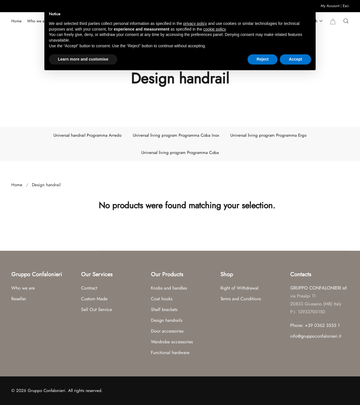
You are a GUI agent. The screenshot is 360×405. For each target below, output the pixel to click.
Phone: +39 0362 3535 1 (315, 325)
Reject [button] (262, 59)
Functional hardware (170, 352)
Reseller (18, 298)
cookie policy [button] (214, 29)
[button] (346, 21)
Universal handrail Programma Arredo (87, 135)
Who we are (37, 21)
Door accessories (167, 331)
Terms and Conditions (240, 298)
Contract (89, 288)
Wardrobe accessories (172, 341)
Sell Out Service (96, 309)
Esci (346, 5)
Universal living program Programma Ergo (268, 135)
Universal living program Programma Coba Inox (176, 135)
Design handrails (166, 320)
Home (16, 21)
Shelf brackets (164, 309)
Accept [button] (295, 59)
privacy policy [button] (195, 23)
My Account (330, 5)
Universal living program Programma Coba (180, 152)
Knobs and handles (169, 288)
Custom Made (94, 298)
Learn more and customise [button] (83, 59)
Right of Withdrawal (239, 288)
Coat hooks (161, 298)
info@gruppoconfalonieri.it (315, 336)
